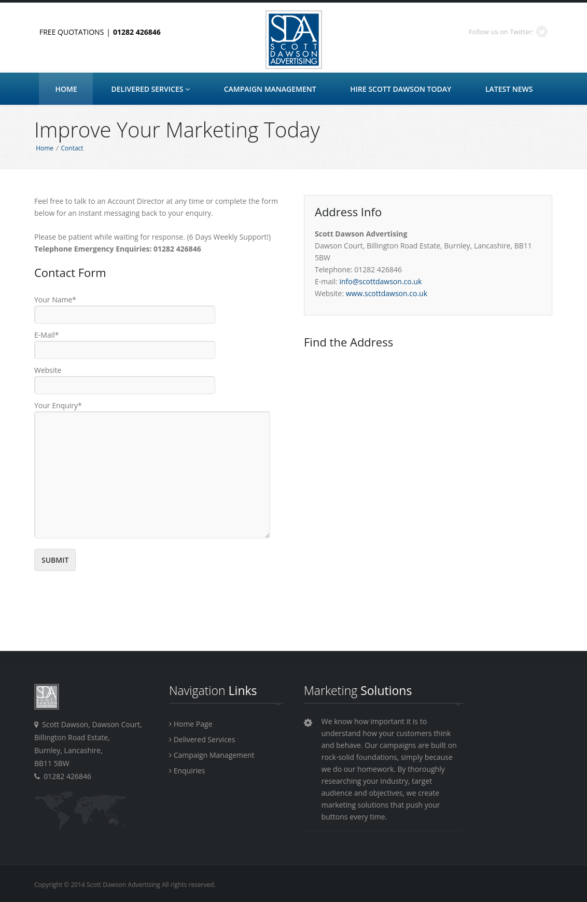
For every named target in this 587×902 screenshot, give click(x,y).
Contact (72, 148)
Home (66, 89)
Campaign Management (270, 89)
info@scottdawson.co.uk (380, 281)
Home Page (191, 724)
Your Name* (55, 299)
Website (47, 370)
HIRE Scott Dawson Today (400, 89)
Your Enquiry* (58, 405)
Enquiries (187, 770)
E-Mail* (46, 335)
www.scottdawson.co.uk (386, 293)
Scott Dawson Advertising (293, 40)
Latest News (509, 89)
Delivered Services (150, 89)
